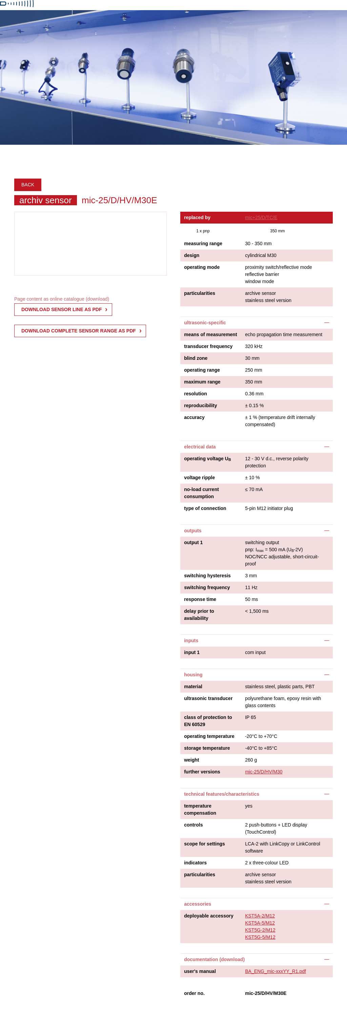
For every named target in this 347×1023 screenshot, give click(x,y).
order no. (194, 993)
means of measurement (210, 334)
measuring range (203, 243)
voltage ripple (199, 477)
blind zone (195, 358)
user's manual (200, 971)
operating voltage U (207, 459)
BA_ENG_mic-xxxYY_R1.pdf (275, 971)
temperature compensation (200, 809)
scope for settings (204, 843)
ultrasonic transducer (208, 698)
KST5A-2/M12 (260, 916)
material (193, 686)
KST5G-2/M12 (260, 930)
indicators (195, 862)
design (191, 255)
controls (193, 825)
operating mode (202, 267)
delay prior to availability (199, 614)
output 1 (193, 542)
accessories (197, 904)
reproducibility (200, 405)
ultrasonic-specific (205, 322)
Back (27, 184)
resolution (195, 393)
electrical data (200, 446)
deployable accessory (208, 916)
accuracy (194, 417)
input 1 (192, 652)
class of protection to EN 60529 (208, 721)
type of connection (205, 508)
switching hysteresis (207, 575)
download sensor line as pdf (61, 309)
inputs (191, 640)
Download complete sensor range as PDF (78, 330)
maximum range (202, 382)
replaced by (197, 217)
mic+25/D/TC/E (261, 217)
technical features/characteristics (221, 794)
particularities (199, 293)
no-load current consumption (201, 493)
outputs (192, 530)
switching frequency (207, 587)
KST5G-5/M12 (260, 937)
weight (191, 760)
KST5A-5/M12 (260, 923)
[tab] (256, 323)
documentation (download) (214, 959)
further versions (202, 771)
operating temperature (209, 736)
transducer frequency (208, 346)
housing (193, 674)
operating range (202, 370)
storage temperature (207, 748)
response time (200, 599)
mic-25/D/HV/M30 (263, 771)
